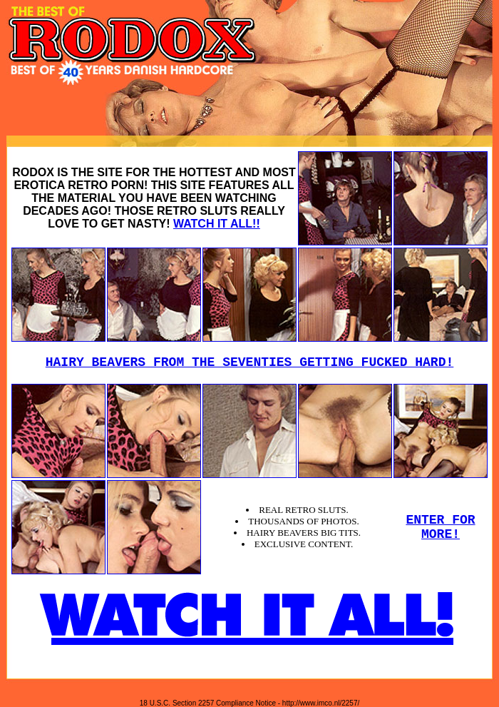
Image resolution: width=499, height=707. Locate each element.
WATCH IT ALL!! (216, 224)
